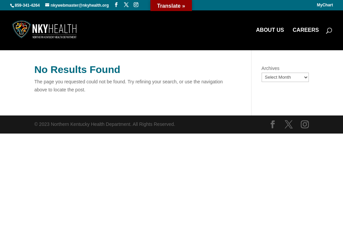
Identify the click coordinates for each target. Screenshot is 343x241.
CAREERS (306, 30)
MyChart (325, 5)
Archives (271, 68)
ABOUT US (270, 30)
